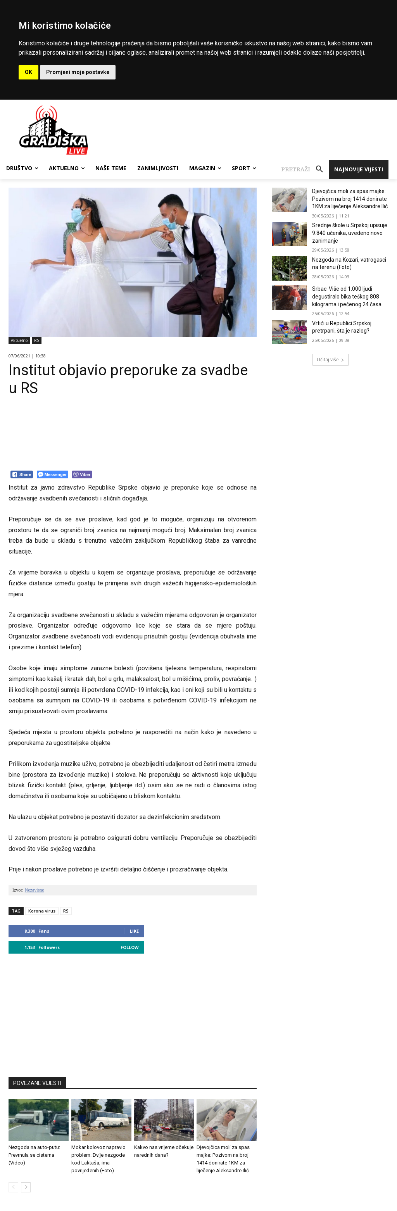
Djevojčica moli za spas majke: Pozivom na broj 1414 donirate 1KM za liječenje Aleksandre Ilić (350, 198)
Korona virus (41, 911)
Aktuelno (19, 340)
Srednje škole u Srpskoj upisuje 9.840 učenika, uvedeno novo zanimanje (349, 232)
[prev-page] (13, 1187)
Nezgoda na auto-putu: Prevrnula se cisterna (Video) (34, 1155)
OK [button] (28, 72)
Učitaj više (330, 359)
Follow (130, 947)
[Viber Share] (82, 474)
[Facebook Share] (21, 474)
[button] (305, 169)
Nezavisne (34, 890)
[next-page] (26, 1187)
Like (134, 931)
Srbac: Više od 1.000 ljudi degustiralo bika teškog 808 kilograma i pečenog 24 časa (346, 296)
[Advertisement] (132, 1011)
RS (36, 340)
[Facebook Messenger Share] (52, 474)
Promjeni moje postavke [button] (77, 72)
